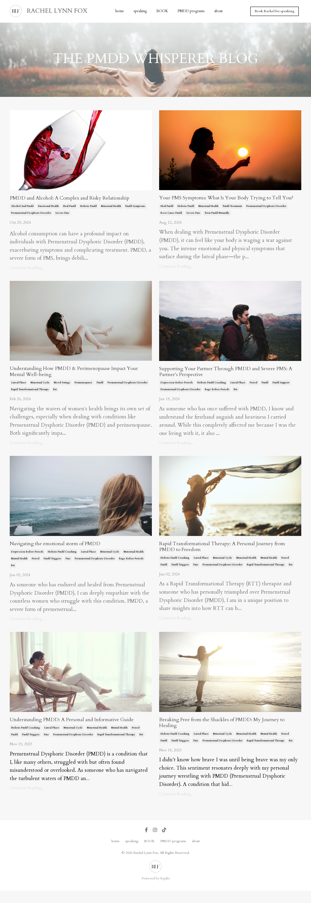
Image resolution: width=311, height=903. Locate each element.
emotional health (48, 207)
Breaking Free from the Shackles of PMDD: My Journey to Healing (228, 734)
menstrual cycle (40, 391)
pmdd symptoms (135, 207)
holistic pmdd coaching (211, 391)
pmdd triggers (52, 568)
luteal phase (18, 391)
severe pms (62, 214)
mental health (19, 568)
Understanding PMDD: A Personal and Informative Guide (73, 734)
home (121, 11)
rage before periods (217, 398)
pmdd (100, 391)
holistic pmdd (88, 207)
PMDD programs (191, 11)
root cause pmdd (171, 221)
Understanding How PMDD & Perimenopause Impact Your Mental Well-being (76, 379)
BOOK (163, 11)
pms (68, 568)
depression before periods (177, 391)
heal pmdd (69, 207)
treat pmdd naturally (217, 221)
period (253, 391)
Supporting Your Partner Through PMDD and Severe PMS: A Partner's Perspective (225, 379)
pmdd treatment (232, 214)
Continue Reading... (27, 269)
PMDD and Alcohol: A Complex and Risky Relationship (79, 198)
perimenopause (83, 391)
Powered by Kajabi (156, 890)
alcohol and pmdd (22, 207)
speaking (141, 11)
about (217, 11)
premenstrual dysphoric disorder (31, 214)
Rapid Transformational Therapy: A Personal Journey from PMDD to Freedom (225, 557)
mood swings (62, 391)
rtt (55, 398)
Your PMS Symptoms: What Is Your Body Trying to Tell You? (225, 202)
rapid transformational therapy (30, 398)
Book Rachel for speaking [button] (274, 11)
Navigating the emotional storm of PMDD (62, 553)
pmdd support (281, 391)
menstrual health (111, 207)
